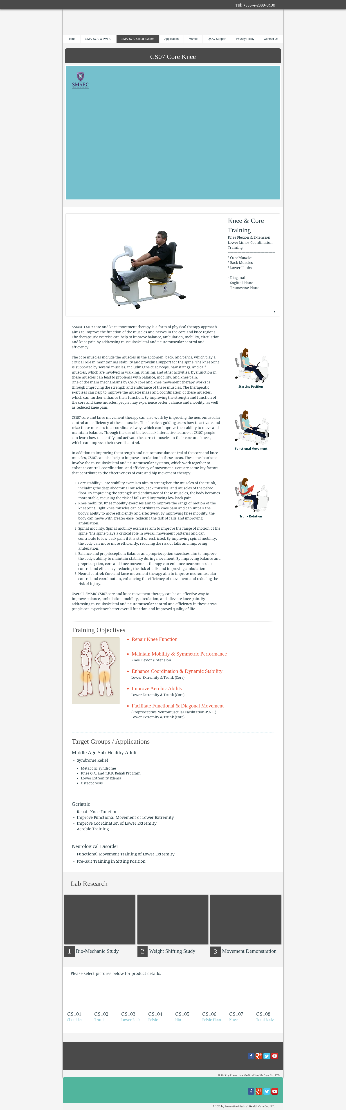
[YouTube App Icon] (274, 1056)
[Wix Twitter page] (266, 1056)
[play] (275, 311)
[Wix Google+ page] (259, 1056)
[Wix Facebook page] (251, 1056)
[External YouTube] (99, 919)
